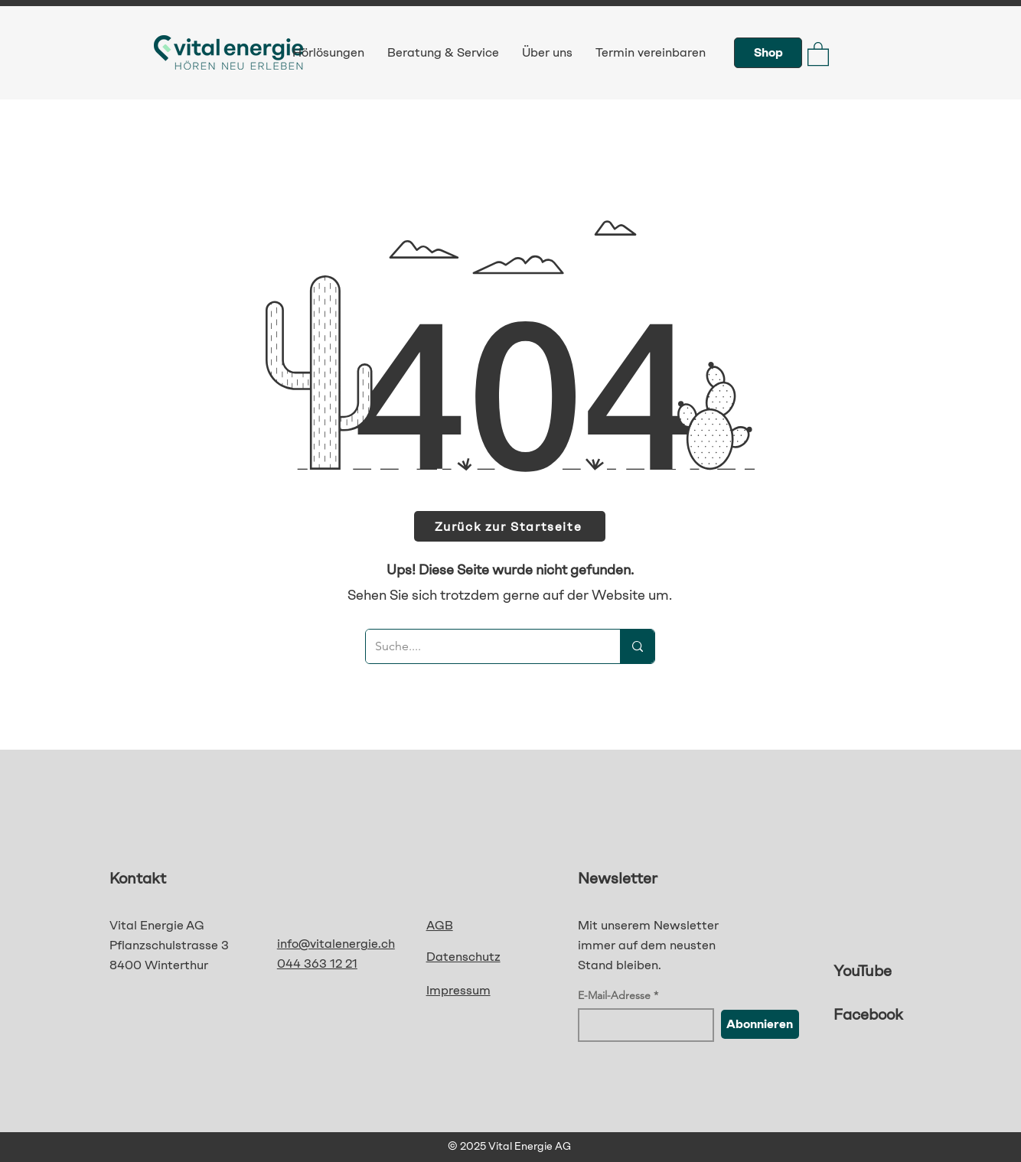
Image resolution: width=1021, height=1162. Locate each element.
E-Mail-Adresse (614, 995)
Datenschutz (463, 956)
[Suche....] (481, 646)
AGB (439, 925)
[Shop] (768, 52)
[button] (818, 53)
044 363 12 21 (317, 963)
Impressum (458, 990)
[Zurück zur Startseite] (509, 526)
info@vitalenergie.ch (336, 943)
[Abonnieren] (760, 1024)
